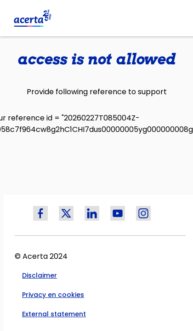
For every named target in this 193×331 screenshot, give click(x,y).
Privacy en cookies (53, 294)
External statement (54, 314)
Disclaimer (39, 275)
